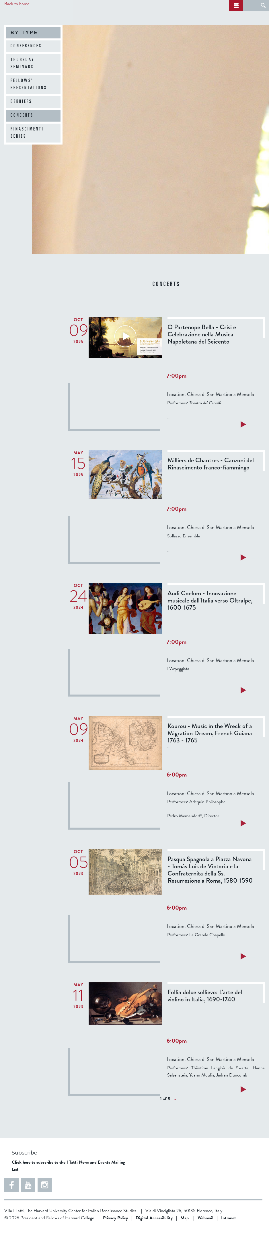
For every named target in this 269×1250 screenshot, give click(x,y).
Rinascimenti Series (27, 154)
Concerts (22, 137)
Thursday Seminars (23, 85)
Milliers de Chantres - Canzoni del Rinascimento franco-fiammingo (210, 485)
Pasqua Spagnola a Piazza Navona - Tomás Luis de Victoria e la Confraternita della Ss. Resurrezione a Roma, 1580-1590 (210, 891)
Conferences (26, 67)
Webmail (205, 1239)
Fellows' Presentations (29, 106)
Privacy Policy (115, 1239)
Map (184, 1239)
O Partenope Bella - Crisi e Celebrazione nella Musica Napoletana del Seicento (201, 356)
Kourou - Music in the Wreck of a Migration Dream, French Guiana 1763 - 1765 (209, 755)
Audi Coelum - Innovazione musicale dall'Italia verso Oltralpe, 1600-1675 (209, 622)
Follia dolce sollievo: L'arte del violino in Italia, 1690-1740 (204, 1017)
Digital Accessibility (154, 1239)
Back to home (16, 3)
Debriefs (21, 123)
